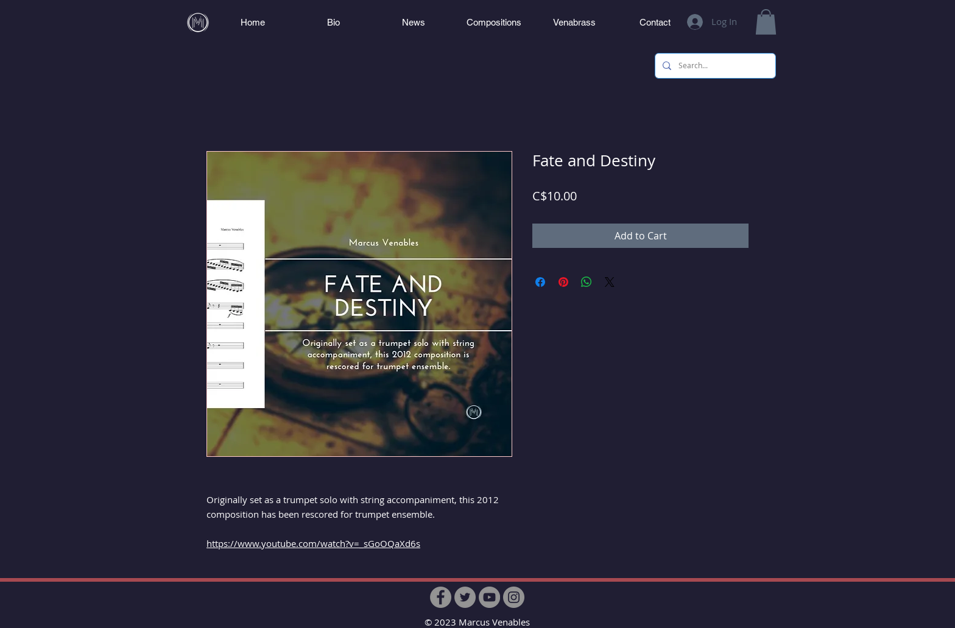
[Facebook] (440, 597)
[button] (766, 22)
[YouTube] (489, 597)
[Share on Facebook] (540, 282)
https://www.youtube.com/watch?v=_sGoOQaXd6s (313, 543)
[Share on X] (609, 282)
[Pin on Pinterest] (563, 282)
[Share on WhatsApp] (586, 282)
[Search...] (714, 66)
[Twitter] (465, 597)
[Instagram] (513, 597)
